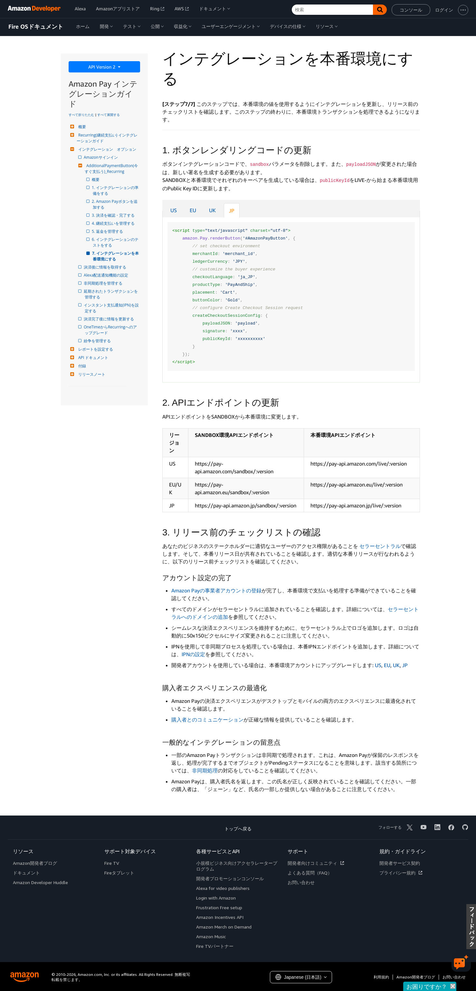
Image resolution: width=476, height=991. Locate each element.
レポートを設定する (95, 349)
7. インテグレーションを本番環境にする (116, 256)
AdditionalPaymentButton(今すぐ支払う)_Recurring (111, 168)
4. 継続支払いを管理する (114, 223)
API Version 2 (102, 67)
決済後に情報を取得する (105, 267)
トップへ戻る (238, 828)
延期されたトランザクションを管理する (111, 294)
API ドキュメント (92, 357)
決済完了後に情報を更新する (109, 319)
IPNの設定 (193, 654)
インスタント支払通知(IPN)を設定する (112, 308)
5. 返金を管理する (108, 231)
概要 (81, 126)
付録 (81, 366)
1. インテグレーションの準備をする (115, 190)
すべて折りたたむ (81, 115)
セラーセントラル (380, 546)
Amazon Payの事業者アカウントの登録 (216, 590)
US (173, 210)
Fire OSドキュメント (35, 27)
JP (231, 210)
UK (212, 210)
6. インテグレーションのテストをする (115, 242)
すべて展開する (108, 115)
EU (193, 210)
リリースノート (91, 374)
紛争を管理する (98, 341)
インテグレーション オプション (106, 149)
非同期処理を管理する (103, 283)
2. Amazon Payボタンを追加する (115, 204)
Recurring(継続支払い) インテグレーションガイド (107, 138)
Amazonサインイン (101, 157)
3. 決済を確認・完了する (114, 215)
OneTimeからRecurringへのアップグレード (111, 329)
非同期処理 (205, 770)
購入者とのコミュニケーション (207, 719)
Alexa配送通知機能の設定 (106, 275)
